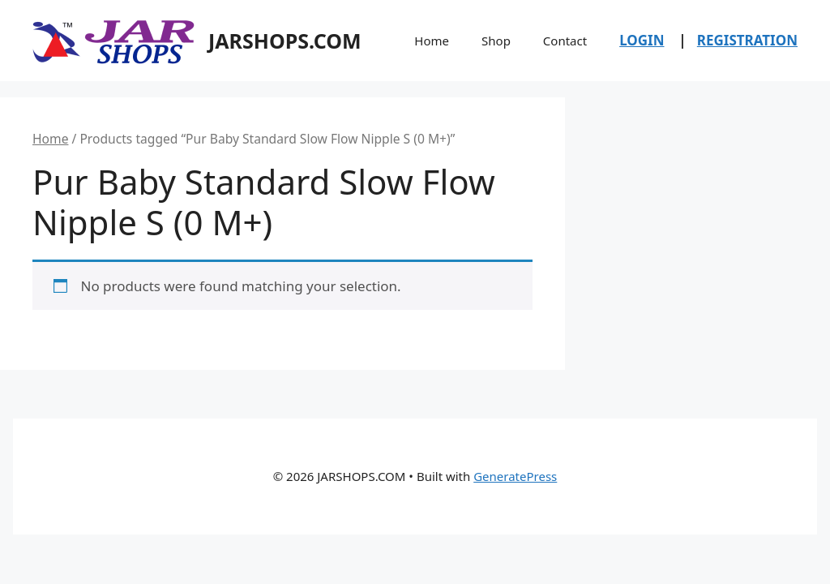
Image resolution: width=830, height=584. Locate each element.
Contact (565, 40)
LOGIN (641, 40)
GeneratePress (515, 476)
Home (431, 40)
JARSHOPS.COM (285, 40)
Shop (496, 40)
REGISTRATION (747, 40)
